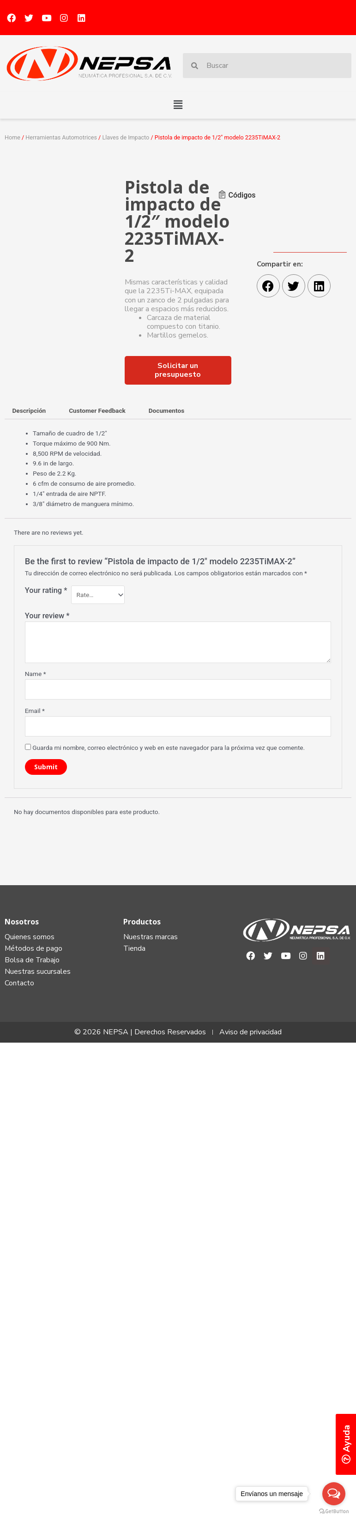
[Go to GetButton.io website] (334, 1512)
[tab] (29, 411)
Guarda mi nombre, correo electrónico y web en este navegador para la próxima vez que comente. (168, 747)
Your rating (46, 590)
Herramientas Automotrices (61, 137)
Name (35, 673)
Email (35, 710)
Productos (142, 922)
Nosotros (22, 922)
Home (12, 137)
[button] (178, 105)
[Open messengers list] (333, 1493)
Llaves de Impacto (125, 137)
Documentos (166, 410)
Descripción (29, 410)
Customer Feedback (97, 410)
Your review (47, 615)
